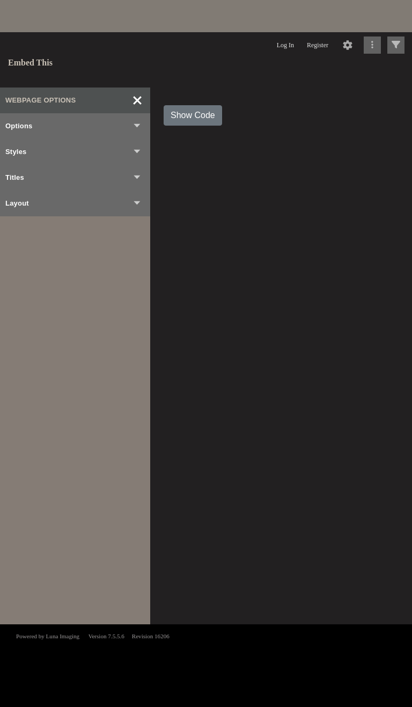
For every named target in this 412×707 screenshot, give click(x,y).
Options (73, 126)
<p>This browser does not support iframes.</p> (206, 664)
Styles (73, 152)
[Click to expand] (395, 45)
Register (317, 45)
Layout (73, 203)
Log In (285, 45)
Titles (73, 177)
